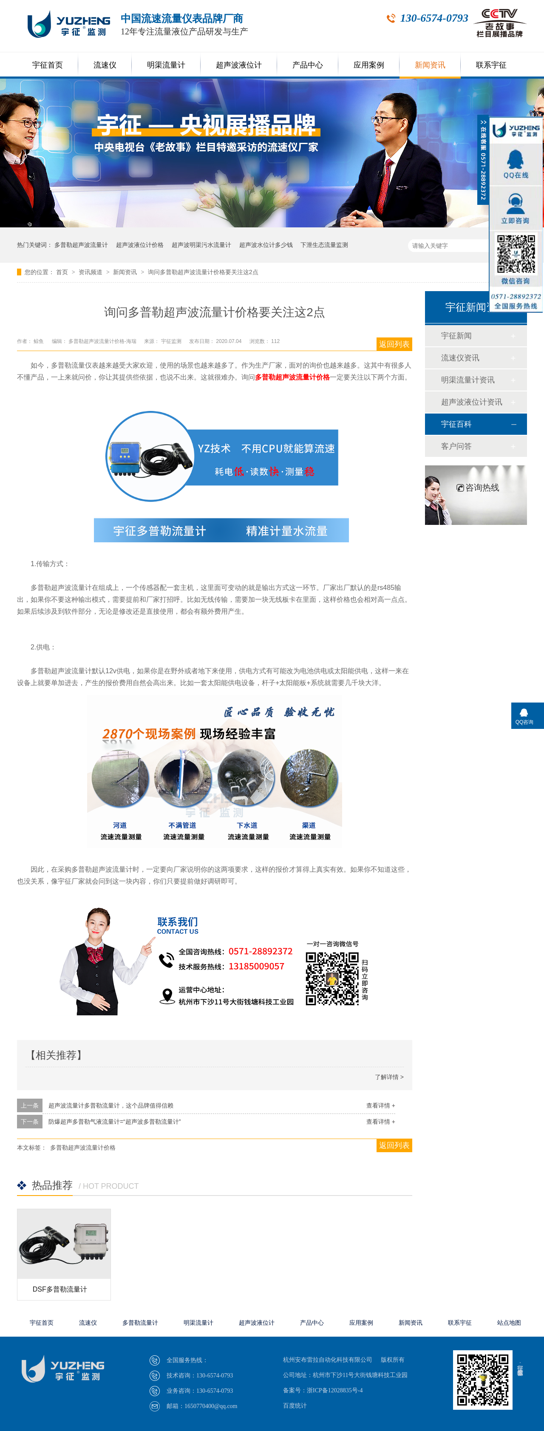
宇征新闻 (456, 336)
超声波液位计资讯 (471, 402)
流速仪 (105, 65)
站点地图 (509, 1323)
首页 (63, 272)
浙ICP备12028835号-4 (335, 1390)
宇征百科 (456, 424)
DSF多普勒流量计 (60, 1289)
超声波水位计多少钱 (266, 244)
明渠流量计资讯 (468, 380)
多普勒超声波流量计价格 (292, 377)
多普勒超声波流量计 (81, 244)
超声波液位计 (239, 65)
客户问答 (456, 446)
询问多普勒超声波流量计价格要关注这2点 (203, 272)
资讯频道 (91, 272)
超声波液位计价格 (140, 244)
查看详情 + (380, 1105)
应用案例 (369, 65)
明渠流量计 (166, 65)
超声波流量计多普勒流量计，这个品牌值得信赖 (110, 1105)
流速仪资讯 (460, 358)
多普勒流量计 (140, 1323)
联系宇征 (491, 65)
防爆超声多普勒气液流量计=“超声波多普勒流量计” (114, 1121)
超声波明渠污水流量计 (201, 244)
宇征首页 (47, 65)
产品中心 (307, 65)
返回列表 (394, 344)
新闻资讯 (430, 65)
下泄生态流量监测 (324, 244)
